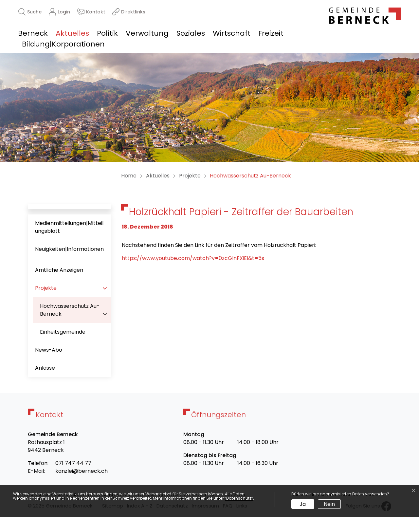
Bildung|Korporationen (63, 44)
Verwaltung (147, 33)
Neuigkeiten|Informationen (69, 249)
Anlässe (45, 368)
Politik (107, 33)
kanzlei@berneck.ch (81, 471)
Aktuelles (72, 33)
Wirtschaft (231, 33)
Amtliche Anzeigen (59, 270)
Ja (303, 504)
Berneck (33, 33)
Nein (329, 504)
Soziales (190, 33)
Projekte (46, 288)
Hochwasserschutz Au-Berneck (70, 312)
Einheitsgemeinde (62, 332)
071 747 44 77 (73, 463)
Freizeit (270, 33)
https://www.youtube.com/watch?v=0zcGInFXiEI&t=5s (193, 258)
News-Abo (48, 350)
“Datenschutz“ (239, 498)
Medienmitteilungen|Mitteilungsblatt (69, 227)
